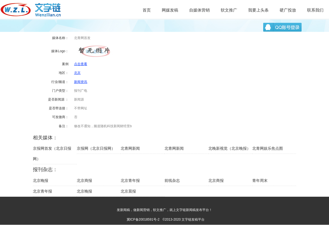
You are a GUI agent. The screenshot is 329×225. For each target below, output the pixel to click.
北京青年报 (130, 180)
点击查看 (80, 64)
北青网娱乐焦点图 (267, 148)
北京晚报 (40, 180)
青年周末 (260, 180)
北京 (77, 73)
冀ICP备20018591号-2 (143, 219)
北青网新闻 (130, 148)
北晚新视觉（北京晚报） (229, 148)
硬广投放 (288, 10)
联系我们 (315, 10)
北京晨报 (128, 191)
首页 (147, 10)
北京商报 (84, 180)
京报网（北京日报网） (96, 148)
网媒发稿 (170, 10)
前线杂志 (172, 180)
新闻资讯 (80, 82)
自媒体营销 (199, 10)
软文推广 (229, 10)
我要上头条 (258, 10)
